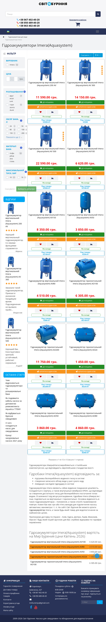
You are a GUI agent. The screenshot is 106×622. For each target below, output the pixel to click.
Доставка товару (10, 589)
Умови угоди (8, 606)
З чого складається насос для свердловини (12, 427)
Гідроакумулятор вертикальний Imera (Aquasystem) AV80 (47, 282)
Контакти (7, 599)
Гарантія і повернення (12, 586)
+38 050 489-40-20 (29, 22)
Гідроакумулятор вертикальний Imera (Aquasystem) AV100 (85, 150)
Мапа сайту (8, 610)
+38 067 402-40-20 (29, 19)
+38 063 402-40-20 (29, 25)
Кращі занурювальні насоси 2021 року (14, 438)
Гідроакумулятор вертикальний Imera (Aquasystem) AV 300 (85, 84)
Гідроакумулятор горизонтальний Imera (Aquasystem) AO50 (47, 414)
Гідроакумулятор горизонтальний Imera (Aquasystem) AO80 (85, 414)
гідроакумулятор (37, 510)
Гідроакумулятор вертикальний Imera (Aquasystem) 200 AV (47, 84)
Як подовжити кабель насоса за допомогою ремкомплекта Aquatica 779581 (14, 403)
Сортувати (86, 55)
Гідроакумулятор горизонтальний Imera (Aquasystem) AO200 (47, 348)
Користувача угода (11, 603)
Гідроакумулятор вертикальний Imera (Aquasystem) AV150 (47, 216)
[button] (78, 24)
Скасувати (10, 189)
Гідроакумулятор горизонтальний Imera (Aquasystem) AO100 (85, 282)
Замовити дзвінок (77, 20)
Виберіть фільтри (26, 189)
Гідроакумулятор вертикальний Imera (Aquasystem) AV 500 (47, 150)
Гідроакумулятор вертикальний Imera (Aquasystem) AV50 (85, 216)
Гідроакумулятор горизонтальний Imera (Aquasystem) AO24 (85, 348)
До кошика (46, 102)
